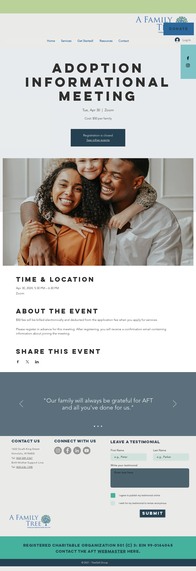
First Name (117, 450)
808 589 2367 (24, 458)
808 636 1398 (24, 467)
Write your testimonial (124, 465)
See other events (98, 140)
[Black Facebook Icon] (187, 58)
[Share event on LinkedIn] (37, 361)
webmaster (112, 551)
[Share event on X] (27, 361)
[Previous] (21, 404)
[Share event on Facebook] (18, 361)
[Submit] (152, 513)
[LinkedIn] (77, 450)
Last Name (159, 450)
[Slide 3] (101, 426)
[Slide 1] (94, 426)
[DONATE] (178, 29)
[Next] (175, 404)
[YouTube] (86, 450)
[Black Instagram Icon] (187, 65)
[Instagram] (58, 450)
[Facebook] (67, 450)
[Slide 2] (98, 426)
